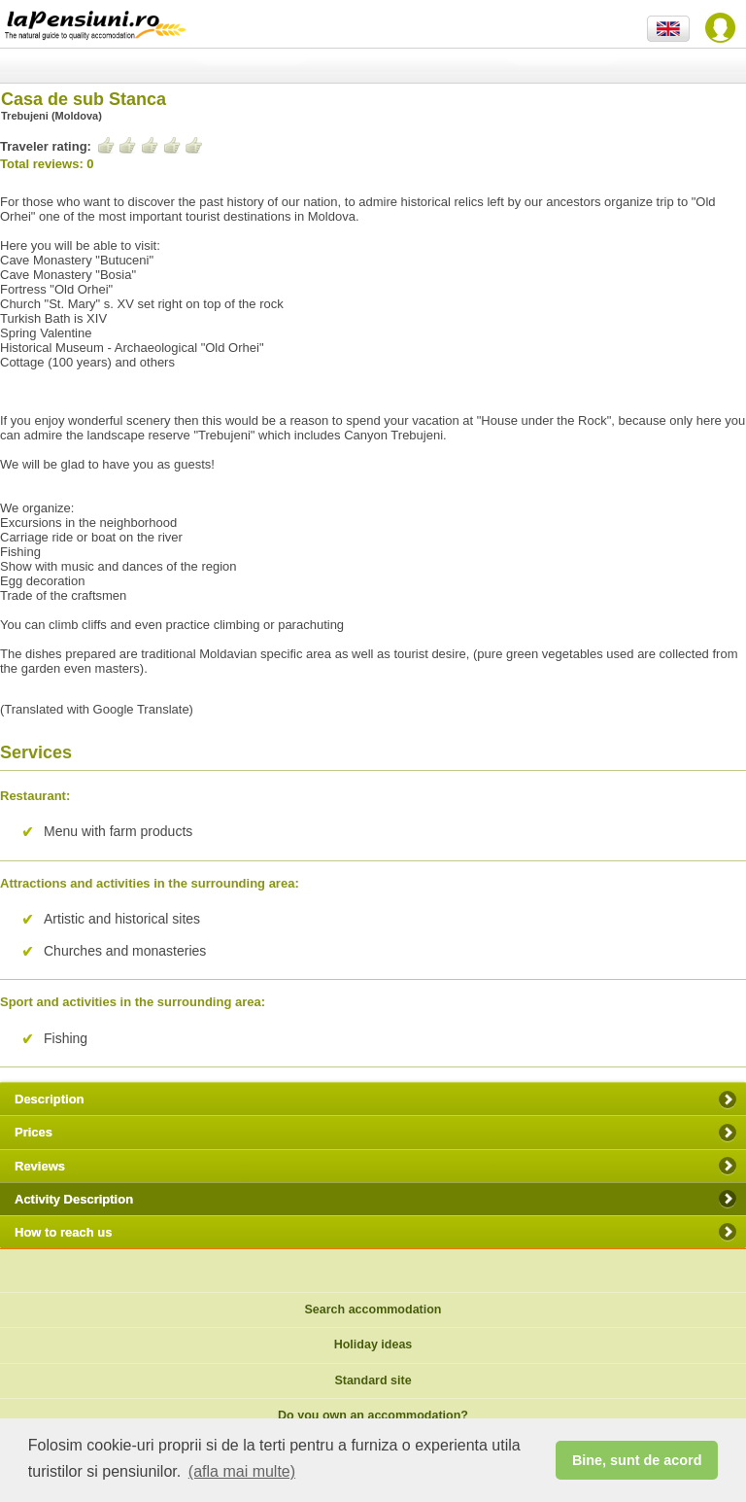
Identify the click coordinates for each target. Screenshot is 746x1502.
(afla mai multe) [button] (241, 1471)
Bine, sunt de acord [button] (637, 1460)
